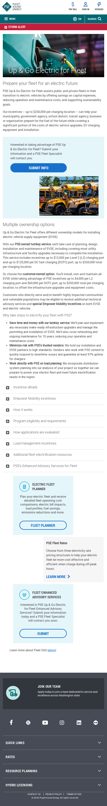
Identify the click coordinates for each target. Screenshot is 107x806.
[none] (10, 19)
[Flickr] (95, 724)
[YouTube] (45, 724)
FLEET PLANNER (43, 525)
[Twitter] (28, 724)
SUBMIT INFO (38, 167)
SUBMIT (43, 633)
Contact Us (34, 794)
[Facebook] (11, 724)
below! (52, 650)
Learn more (58, 576)
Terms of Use (73, 794)
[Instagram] (61, 724)
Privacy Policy (54, 794)
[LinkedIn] (79, 724)
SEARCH (92, 19)
